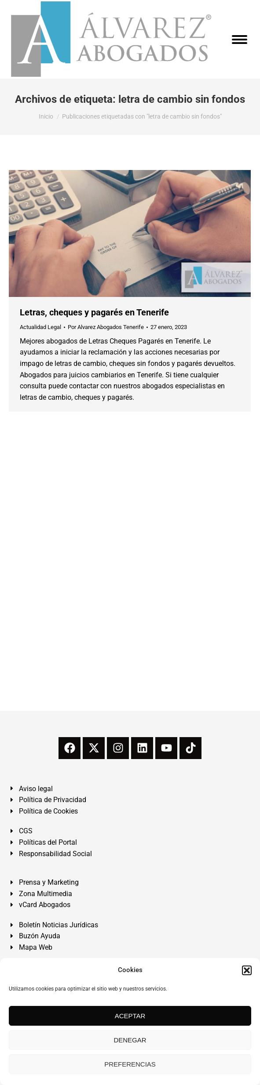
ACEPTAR (130, 1016)
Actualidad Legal (40, 327)
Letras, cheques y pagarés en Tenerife (94, 312)
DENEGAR (130, 1040)
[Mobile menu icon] (239, 39)
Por (106, 327)
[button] (246, 970)
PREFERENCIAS (130, 1064)
